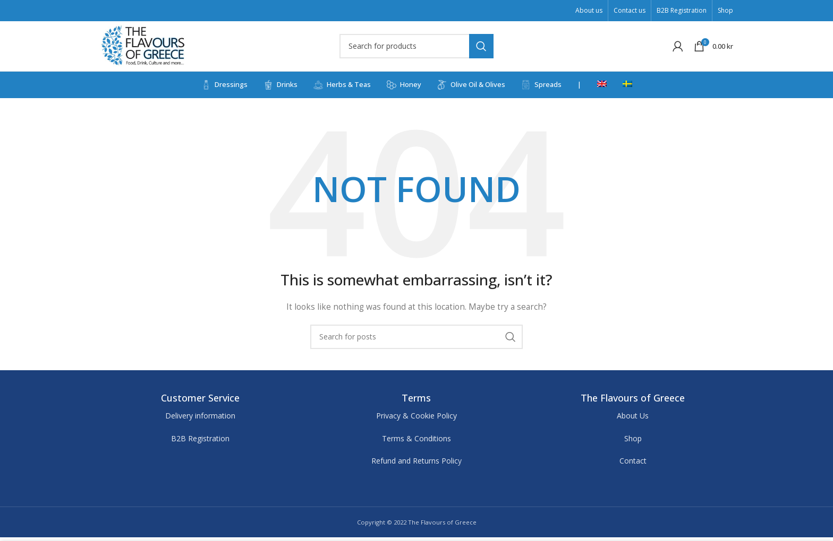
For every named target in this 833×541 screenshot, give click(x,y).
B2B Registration (200, 442)
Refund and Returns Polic (414, 464)
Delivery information (200, 419)
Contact (633, 464)
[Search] (416, 48)
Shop (633, 442)
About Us (633, 419)
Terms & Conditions (416, 442)
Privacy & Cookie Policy (416, 419)
